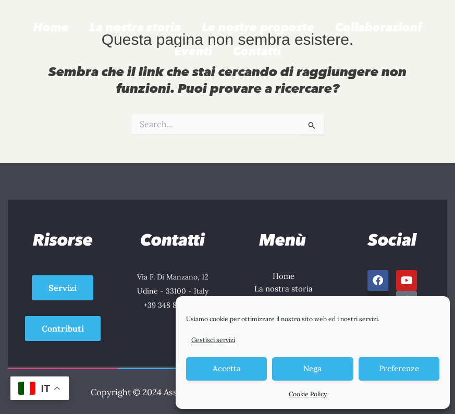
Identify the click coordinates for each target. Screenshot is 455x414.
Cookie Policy (308, 394)
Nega (312, 368)
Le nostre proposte (258, 27)
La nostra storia (135, 27)
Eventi (193, 51)
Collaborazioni (378, 27)
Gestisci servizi (213, 340)
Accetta (227, 368)
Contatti (257, 51)
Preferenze (399, 368)
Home (51, 27)
